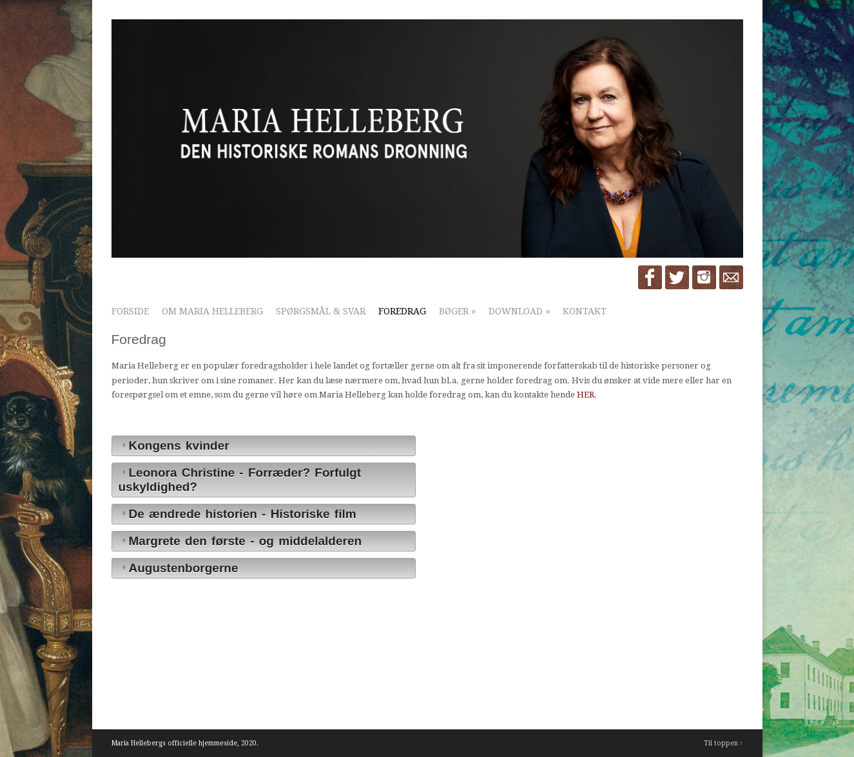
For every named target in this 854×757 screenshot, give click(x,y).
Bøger (457, 311)
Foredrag (402, 311)
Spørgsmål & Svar (320, 311)
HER (585, 394)
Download (519, 311)
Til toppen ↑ (723, 743)
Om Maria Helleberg (212, 311)
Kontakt (585, 311)
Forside (130, 311)
